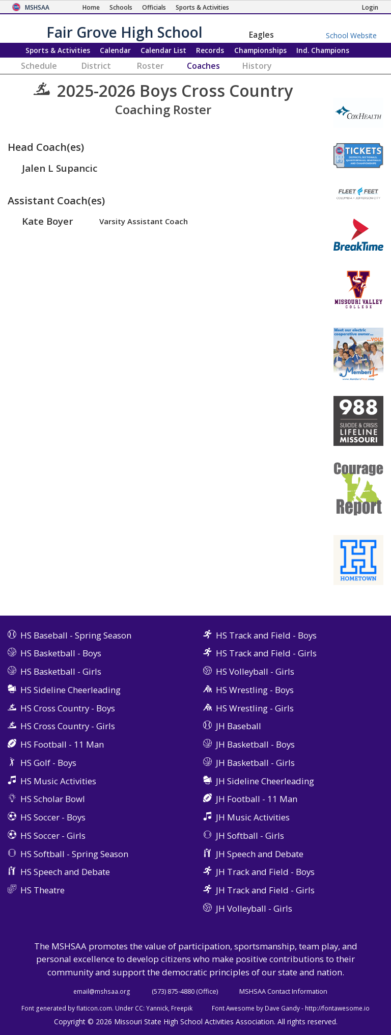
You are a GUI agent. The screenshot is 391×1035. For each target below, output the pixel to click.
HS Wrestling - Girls (255, 708)
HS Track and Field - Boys (266, 635)
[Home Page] (91, 7)
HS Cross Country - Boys (67, 708)
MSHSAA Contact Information (283, 991)
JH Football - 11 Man (256, 799)
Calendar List (163, 50)
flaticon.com (94, 1008)
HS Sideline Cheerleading (70, 690)
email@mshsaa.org (101, 991)
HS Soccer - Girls (53, 835)
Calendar (115, 50)
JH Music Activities (253, 817)
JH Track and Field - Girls (265, 890)
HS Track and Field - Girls (266, 653)
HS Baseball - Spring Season (75, 635)
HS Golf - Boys (48, 762)
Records (210, 50)
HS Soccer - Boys (53, 817)
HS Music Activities (58, 781)
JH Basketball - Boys (255, 744)
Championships (260, 50)
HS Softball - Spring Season (74, 854)
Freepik (181, 1008)
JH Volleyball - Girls (254, 908)
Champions (322, 50)
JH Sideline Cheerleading (265, 781)
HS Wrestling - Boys (255, 690)
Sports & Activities (57, 50)
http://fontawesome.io (337, 1008)
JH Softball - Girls (250, 835)
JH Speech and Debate (259, 854)
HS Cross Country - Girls (67, 726)
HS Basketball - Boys (60, 653)
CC (139, 1008)
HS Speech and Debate (65, 872)
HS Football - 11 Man (62, 744)
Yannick (157, 1008)
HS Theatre (42, 890)
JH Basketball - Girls (255, 762)
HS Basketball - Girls (60, 671)
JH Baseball (238, 726)
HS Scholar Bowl (52, 799)
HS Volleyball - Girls (255, 671)
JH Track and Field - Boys (265, 872)
